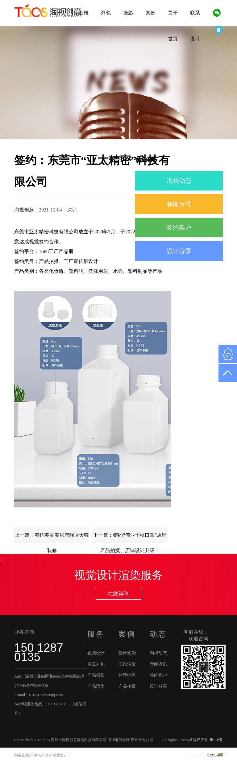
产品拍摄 (127, 686)
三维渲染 (127, 664)
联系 (195, 12)
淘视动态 (179, 180)
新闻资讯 (179, 204)
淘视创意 (24, 209)
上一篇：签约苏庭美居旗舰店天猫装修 (52, 537)
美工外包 (96, 664)
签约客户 (179, 227)
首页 (173, 38)
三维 (84, 12)
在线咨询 (118, 594)
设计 (195, 38)
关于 (173, 12)
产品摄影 (96, 675)
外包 (106, 12)
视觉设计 (96, 653)
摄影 (128, 12)
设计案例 (127, 653)
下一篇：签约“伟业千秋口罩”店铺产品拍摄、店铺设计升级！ (130, 537)
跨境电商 (127, 675)
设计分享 (179, 251)
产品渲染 (96, 686)
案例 (151, 12)
